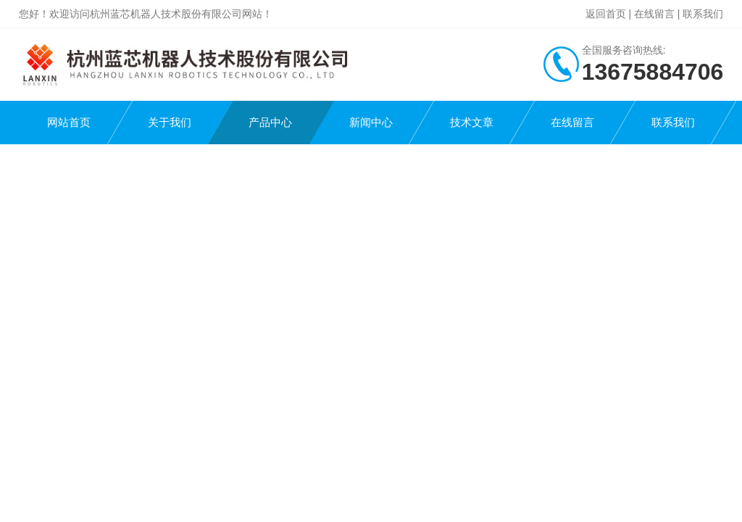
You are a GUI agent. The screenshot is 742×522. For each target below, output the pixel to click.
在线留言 (654, 14)
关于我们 (169, 122)
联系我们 (703, 14)
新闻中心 (371, 122)
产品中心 (270, 122)
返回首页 (605, 14)
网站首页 (69, 122)
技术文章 (471, 122)
